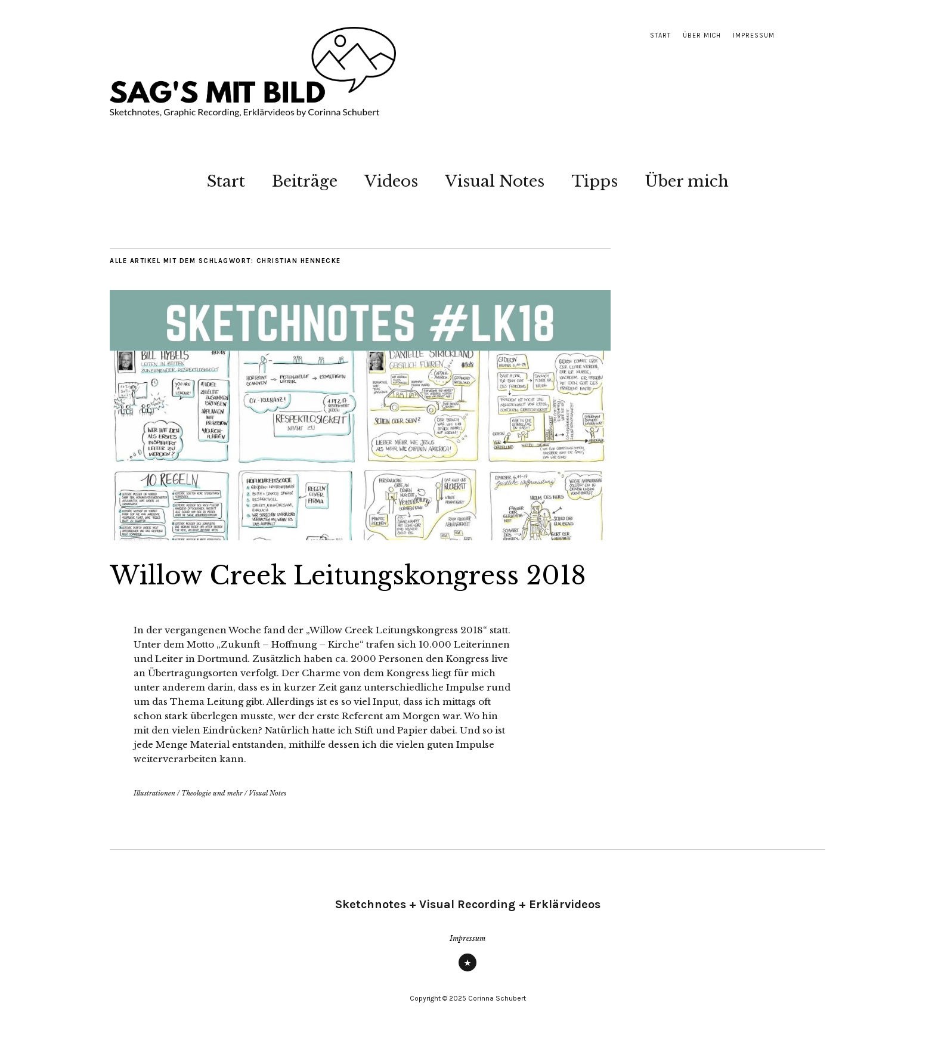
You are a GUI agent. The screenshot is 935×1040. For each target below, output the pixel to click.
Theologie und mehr (212, 793)
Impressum (754, 35)
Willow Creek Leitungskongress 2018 (348, 575)
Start (660, 35)
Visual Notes (494, 181)
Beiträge (305, 181)
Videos (391, 181)
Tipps (594, 181)
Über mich (702, 35)
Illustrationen (154, 793)
